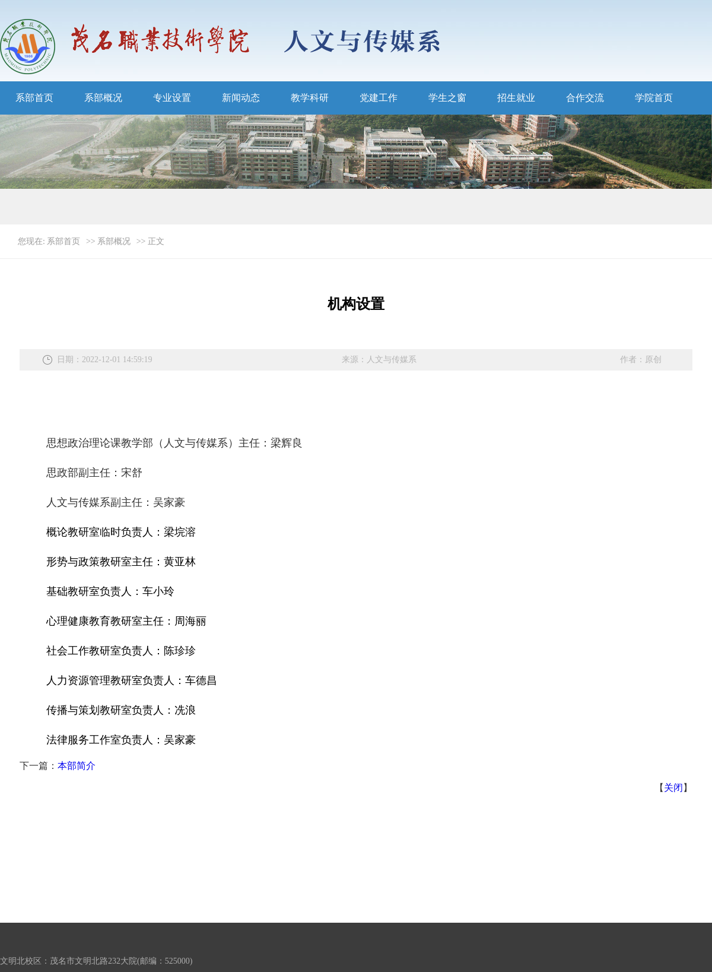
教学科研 (310, 98)
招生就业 (516, 98)
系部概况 (103, 98)
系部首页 (34, 98)
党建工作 (379, 98)
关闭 (673, 788)
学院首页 (654, 98)
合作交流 (585, 98)
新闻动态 (241, 98)
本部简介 (77, 766)
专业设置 (172, 98)
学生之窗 (447, 98)
